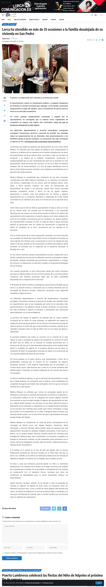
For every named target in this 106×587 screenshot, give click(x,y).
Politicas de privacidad (32, 583)
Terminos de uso (48, 583)
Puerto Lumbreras (17, 570)
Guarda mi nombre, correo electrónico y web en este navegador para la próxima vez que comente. (34, 553)
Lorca (5, 24)
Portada (12, 24)
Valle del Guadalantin (33, 570)
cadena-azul (5, 38)
